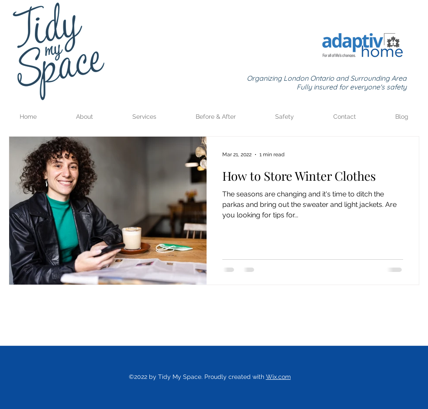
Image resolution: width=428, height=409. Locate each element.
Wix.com (278, 376)
